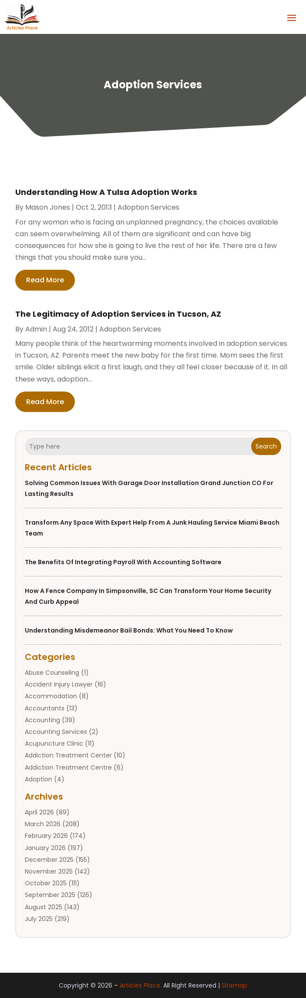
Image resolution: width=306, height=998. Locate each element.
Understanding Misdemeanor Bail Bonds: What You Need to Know (129, 630)
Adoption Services (148, 207)
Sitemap (234, 985)
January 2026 (45, 848)
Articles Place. (140, 985)
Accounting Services (56, 731)
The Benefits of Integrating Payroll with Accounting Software (123, 562)
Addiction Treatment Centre (68, 767)
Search (266, 446)
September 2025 (50, 895)
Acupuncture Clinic (54, 743)
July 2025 (39, 918)
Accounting (42, 720)
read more (45, 280)
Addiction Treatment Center (68, 755)
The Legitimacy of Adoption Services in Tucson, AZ (118, 313)
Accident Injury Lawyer (59, 684)
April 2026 (39, 812)
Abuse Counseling (52, 672)
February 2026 (46, 835)
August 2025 (43, 907)
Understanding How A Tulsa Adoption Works (106, 192)
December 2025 (49, 859)
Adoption (38, 779)
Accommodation (51, 696)
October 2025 (46, 883)
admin (36, 329)
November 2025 (49, 871)
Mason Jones (47, 207)
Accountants (44, 708)
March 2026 (43, 824)
